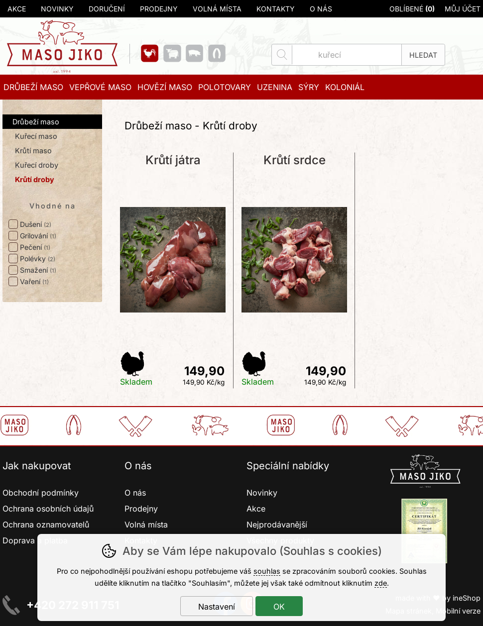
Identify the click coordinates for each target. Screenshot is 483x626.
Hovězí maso (164, 87)
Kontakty (275, 8)
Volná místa (217, 8)
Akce (16, 8)
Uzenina (274, 87)
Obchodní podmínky (40, 493)
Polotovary (224, 87)
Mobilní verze (458, 611)
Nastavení (216, 607)
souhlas (266, 571)
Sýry (308, 87)
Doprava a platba (35, 540)
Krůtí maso (33, 150)
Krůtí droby (34, 179)
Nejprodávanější (278, 524)
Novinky (57, 8)
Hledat (423, 55)
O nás (321, 8)
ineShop (467, 598)
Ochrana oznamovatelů (45, 524)
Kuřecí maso (36, 136)
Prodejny (159, 8)
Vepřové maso (100, 87)
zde (380, 583)
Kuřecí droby (36, 165)
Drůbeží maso (35, 121)
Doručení (107, 8)
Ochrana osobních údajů (48, 509)
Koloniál (344, 87)
